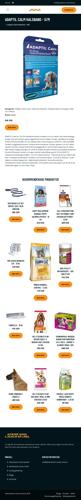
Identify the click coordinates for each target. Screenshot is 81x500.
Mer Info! (12, 127)
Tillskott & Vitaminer (39, 109)
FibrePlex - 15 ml (16, 325)
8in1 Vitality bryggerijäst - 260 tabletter (65, 271)
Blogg (11, 475)
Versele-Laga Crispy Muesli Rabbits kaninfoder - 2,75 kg (65, 397)
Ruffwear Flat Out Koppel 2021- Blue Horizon (16, 206)
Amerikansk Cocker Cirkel (19, 466)
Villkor (72, 493)
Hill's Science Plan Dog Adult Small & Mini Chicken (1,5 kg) (40, 397)
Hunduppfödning (15, 471)
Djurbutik (69, 10)
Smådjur (18, 109)
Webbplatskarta (69, 496)
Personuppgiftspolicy (53, 496)
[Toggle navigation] (8, 10)
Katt (23, 109)
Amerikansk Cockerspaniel (19, 462)
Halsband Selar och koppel (58, 109)
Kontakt (66, 493)
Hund (28, 109)
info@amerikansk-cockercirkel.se (64, 3)
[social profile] (12, 3)
